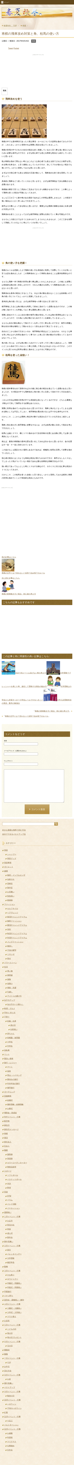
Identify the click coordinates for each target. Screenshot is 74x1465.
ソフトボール (12, 1175)
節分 (9, 1250)
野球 (9, 1188)
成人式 (10, 1233)
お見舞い (10, 892)
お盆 (9, 1379)
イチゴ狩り (8, 1296)
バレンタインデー (14, 1254)
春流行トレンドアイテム (17, 917)
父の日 (10, 1346)
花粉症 (10, 883)
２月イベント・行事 (12, 1246)
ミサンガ (10, 954)
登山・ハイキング (14, 1075)
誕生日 (7, 1125)
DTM (9, 1196)
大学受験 (10, 1258)
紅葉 (6, 1412)
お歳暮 (10, 1433)
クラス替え (11, 1317)
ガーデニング (9, 1092)
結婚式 (10, 1100)
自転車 (7, 1050)
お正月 (10, 1221)
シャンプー (11, 854)
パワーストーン (10, 963)
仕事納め (10, 1446)
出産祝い (13, 1029)
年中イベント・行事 (12, 1117)
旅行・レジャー (10, 1063)
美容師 (10, 1159)
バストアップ (9, 1387)
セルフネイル (12, 909)
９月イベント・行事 (12, 1392)
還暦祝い (7, 1212)
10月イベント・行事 (12, 1400)
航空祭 (7, 1121)
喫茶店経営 (11, 1167)
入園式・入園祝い (14, 1308)
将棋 (33, 41)
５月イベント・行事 (12, 1325)
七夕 (9, 1362)
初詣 (9, 1229)
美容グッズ (11, 858)
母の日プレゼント (14, 1337)
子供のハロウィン (14, 1408)
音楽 (6, 1192)
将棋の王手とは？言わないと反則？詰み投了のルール (26, 716)
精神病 (10, 900)
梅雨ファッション (14, 921)
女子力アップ (9, 1000)
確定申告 (10, 1262)
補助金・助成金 (10, 1113)
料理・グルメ (9, 1009)
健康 (6, 871)
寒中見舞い (8, 1242)
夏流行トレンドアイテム (17, 925)
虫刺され (10, 879)
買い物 (10, 971)
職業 (6, 1150)
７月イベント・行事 (12, 1358)
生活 (6, 967)
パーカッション (13, 1208)
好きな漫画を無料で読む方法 (14, 830)
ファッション (9, 904)
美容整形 (7, 863)
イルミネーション (11, 1425)
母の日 (10, 1333)
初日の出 (10, 1225)
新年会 (10, 1237)
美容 (6, 850)
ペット (7, 1054)
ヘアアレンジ (12, 913)
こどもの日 (11, 1329)
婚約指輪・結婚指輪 (15, 1104)
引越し (10, 992)
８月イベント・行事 (12, 1375)
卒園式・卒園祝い (14, 1283)
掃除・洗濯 (11, 988)
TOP (10, 26)
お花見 (7, 1321)
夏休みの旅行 (12, 1079)
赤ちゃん (10, 1034)
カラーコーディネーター (17, 1163)
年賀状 (10, 1437)
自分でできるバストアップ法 (14, 834)
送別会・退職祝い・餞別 (14, 1300)
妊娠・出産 (11, 1021)
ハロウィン (11, 1404)
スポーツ (7, 1171)
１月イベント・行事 (12, 1217)
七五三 (10, 1421)
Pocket (16, 48)
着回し (10, 946)
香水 (9, 959)
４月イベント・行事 (12, 1304)
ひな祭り (10, 1275)
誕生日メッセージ (11, 1129)
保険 (9, 979)
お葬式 (10, 1109)
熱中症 (10, 888)
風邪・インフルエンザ (16, 875)
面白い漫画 (8, 1059)
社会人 (7, 1146)
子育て (7, 1017)
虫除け (10, 984)
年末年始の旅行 (13, 1084)
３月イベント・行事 (12, 1271)
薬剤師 (10, 1154)
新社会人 (7, 1142)
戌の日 (13, 1025)
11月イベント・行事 (12, 1417)
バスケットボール (14, 1179)
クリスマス (11, 1442)
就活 (6, 1138)
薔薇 (6, 1354)
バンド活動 (11, 1204)
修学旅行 (10, 1088)
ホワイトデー (12, 1279)
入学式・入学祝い (14, 1312)
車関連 (10, 975)
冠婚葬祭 (7, 1096)
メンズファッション (15, 942)
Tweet (10, 48)
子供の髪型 (11, 950)
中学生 (10, 1046)
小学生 (10, 1042)
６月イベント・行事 (12, 1342)
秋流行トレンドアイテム (17, 934)
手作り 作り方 (9, 1013)
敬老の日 (10, 1396)
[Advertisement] (37, 72)
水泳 (9, 1184)
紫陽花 (7, 1350)
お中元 (7, 1367)
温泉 (9, 1071)
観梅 (6, 1267)
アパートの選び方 (14, 996)
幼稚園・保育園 (13, 1038)
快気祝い (10, 896)
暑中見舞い (8, 1383)
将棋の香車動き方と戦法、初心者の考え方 (52, 711)
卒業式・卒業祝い (14, 1287)
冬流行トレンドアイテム (17, 938)
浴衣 (9, 929)
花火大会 (7, 1371)
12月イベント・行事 (12, 1429)
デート (10, 1067)
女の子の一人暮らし (15, 1004)
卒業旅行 (7, 1292)
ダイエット (8, 867)
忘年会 (10, 1450)
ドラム (10, 1200)
